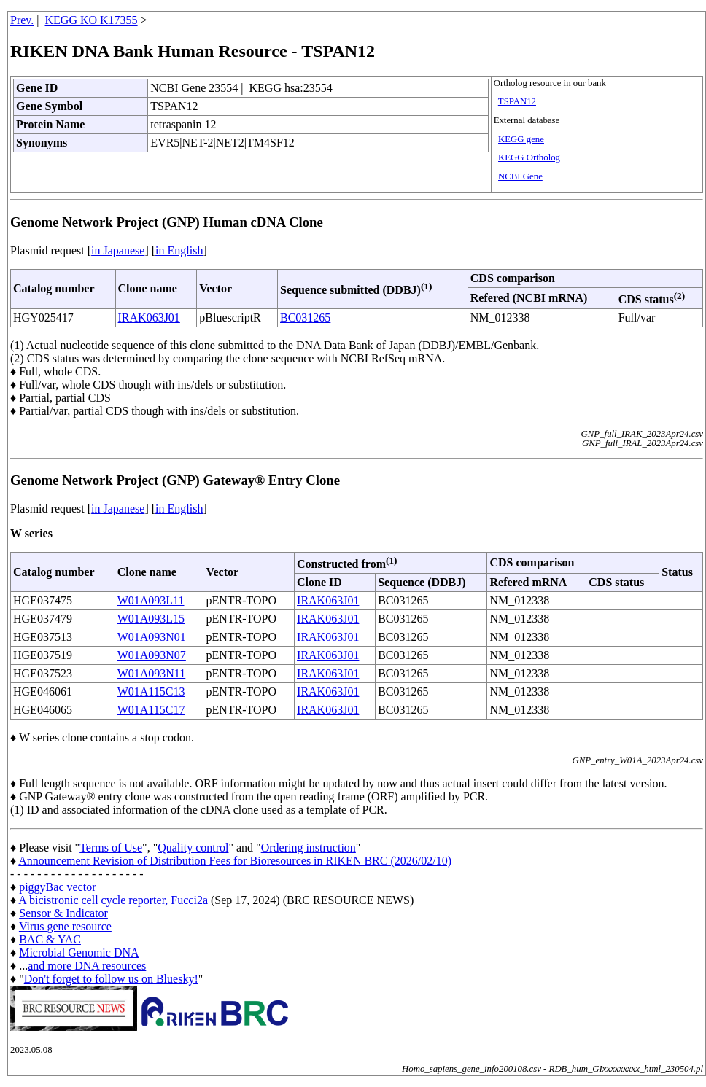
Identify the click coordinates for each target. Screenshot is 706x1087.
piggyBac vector (57, 887)
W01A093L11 (151, 600)
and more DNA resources (87, 965)
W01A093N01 (151, 637)
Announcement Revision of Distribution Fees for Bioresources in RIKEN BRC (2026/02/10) (234, 860)
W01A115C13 (151, 691)
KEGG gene (521, 139)
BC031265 (305, 317)
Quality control (193, 847)
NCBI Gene (520, 176)
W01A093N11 (151, 673)
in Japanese (117, 250)
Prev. (22, 20)
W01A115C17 (151, 710)
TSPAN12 (517, 101)
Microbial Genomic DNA (79, 952)
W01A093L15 (151, 618)
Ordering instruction (308, 847)
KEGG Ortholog (529, 157)
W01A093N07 (151, 655)
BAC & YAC (50, 939)
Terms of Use (110, 847)
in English (179, 250)
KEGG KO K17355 (91, 20)
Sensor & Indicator (63, 913)
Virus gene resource (65, 926)
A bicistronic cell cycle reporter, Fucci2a (113, 900)
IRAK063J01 (149, 317)
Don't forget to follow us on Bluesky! (111, 979)
